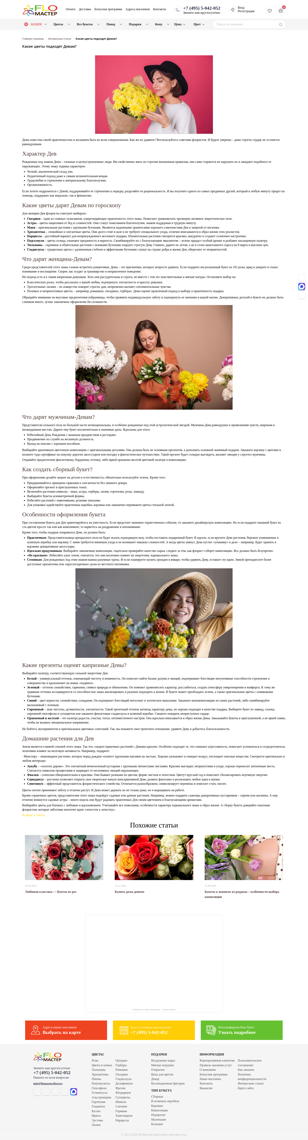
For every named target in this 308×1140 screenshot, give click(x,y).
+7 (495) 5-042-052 (52, 1072)
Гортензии (98, 1102)
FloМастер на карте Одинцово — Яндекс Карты (154, 1010)
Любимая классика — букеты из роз (50, 891)
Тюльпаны (99, 1069)
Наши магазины (210, 1079)
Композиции (159, 1110)
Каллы (96, 1111)
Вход (241, 7)
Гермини (121, 1111)
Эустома (97, 1120)
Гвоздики (122, 1074)
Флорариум (123, 1092)
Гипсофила (99, 1088)
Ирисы (96, 1115)
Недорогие (158, 1114)
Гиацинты (98, 1106)
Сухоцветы (123, 1097)
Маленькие (158, 1119)
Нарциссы (122, 1120)
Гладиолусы (123, 1079)
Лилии (96, 1124)
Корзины (157, 1105)
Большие (157, 1124)
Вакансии (206, 1088)
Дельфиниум (124, 1083)
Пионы (96, 1079)
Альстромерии (101, 1097)
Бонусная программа (108, 9)
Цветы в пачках (102, 1065)
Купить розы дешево (129, 891)
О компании (208, 1069)
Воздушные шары (163, 1060)
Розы (95, 1060)
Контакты (159, 9)
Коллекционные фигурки (168, 1083)
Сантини (121, 1106)
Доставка (85, 9)
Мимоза (121, 1102)
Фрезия (120, 1088)
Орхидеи (121, 1060)
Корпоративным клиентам (217, 1060)
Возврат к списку (33, 815)
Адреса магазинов (138, 9)
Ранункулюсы (101, 1083)
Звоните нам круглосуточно (201, 10)
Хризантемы (100, 1074)
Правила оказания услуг (216, 1065)
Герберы (121, 1065)
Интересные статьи (250, 1083)
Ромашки (122, 1069)
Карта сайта (246, 1088)
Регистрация (246, 11)
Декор (155, 1079)
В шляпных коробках (165, 1101)
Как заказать (246, 1069)
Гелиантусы (99, 1092)
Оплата (70, 9)
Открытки (158, 1069)
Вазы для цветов (162, 1074)
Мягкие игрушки (162, 1065)
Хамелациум (124, 1115)
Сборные (157, 1096)
